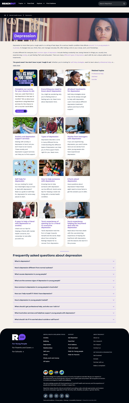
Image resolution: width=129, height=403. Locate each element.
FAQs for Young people (75, 351)
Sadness (94, 76)
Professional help (97, 73)
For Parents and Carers (23, 348)
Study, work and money (51, 358)
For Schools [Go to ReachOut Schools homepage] (34, 2)
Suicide (94, 79)
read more (16, 65)
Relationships (47, 348)
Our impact (97, 345)
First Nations (51, 9)
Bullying (46, 341)
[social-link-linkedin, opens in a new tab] (67, 396)
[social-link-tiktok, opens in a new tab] (45, 396)
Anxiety (45, 338)
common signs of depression (47, 52)
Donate (95, 359)
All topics (46, 361)
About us (111, 3)
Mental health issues (15, 15)
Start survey (21, 111)
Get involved (97, 355)
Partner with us (98, 362)
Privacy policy (59, 400)
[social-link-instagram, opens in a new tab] (51, 396)
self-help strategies (77, 62)
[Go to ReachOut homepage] (9, 9)
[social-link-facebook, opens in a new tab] (61, 396)
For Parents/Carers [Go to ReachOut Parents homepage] (22, 2)
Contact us (97, 348)
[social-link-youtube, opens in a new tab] (56, 396)
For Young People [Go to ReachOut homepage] (8, 2)
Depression (47, 345)
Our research (97, 341)
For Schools (18, 352)
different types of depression (74, 55)
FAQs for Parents (73, 355)
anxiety (24, 55)
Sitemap (66, 400)
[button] (21, 9)
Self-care (46, 351)
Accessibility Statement (75, 400)
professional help (105, 62)
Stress (45, 355)
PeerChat (30, 9)
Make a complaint (99, 366)
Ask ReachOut (72, 338)
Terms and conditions (48, 400)
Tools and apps (73, 348)
